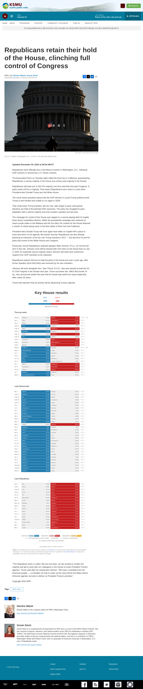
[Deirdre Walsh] (9, 611)
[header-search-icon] (123, 6)
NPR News (17, 589)
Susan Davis (32, 75)
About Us (82, 669)
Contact (52, 664)
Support (38, 23)
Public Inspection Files (58, 669)
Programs (25, 23)
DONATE (135, 6)
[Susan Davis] (9, 630)
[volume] (12, 16)
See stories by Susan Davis (29, 644)
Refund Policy (114, 669)
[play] (5, 16)
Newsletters (91, 23)
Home (4, 23)
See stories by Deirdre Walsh (30, 613)
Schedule (82, 664)
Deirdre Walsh (19, 75)
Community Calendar (57, 23)
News (12, 23)
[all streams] (133, 16)
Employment (113, 664)
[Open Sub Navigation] (16, 23)
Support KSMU (55, 674)
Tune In (76, 23)
